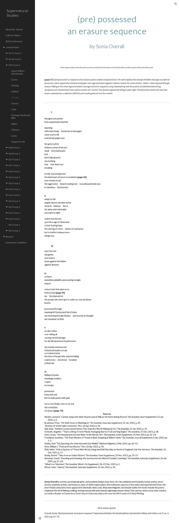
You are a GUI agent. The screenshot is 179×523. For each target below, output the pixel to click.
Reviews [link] (10, 236)
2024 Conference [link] (14, 41)
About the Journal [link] (14, 29)
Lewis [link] (14, 135)
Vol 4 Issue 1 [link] (14, 201)
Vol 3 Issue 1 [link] (14, 212)
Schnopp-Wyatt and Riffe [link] (20, 116)
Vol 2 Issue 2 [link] (14, 218)
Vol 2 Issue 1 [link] (14, 224)
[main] (107, 32)
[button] (175, 4)
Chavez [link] (14, 103)
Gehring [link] (15, 85)
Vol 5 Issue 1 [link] (14, 189)
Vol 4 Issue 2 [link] (14, 195)
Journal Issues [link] (12, 47)
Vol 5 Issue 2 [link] (14, 183)
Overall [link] (14, 97)
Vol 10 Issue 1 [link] (14, 59)
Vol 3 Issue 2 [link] (14, 207)
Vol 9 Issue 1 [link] (14, 65)
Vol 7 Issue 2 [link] (14, 159)
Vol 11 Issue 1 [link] (14, 53)
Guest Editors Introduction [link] (17, 72)
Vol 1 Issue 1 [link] (14, 230)
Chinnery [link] (15, 129)
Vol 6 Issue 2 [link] (14, 171)
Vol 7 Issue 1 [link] (14, 165)
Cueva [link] (14, 79)
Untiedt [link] (14, 91)
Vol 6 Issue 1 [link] (14, 177)
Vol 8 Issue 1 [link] (14, 153)
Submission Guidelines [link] (16, 242)
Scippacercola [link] (18, 141)
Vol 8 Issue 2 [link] (14, 147)
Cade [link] (13, 109)
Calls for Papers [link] (13, 35)
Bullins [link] (14, 123)
